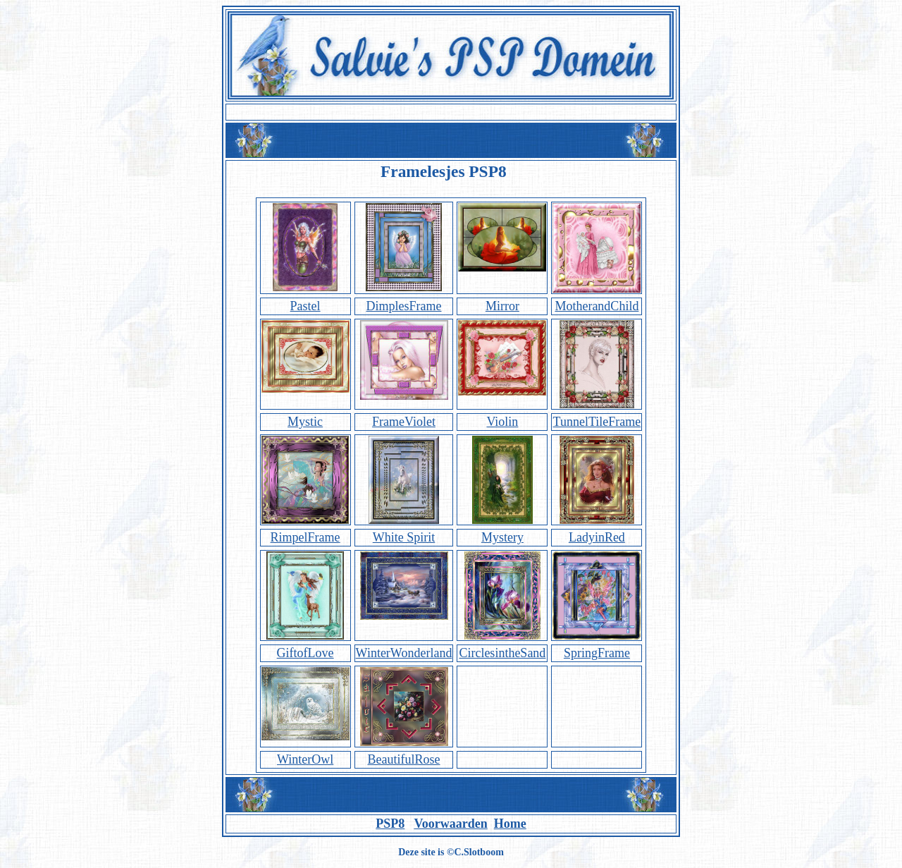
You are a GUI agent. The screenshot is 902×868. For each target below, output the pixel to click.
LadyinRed (597, 537)
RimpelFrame (305, 537)
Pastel (305, 306)
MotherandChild (596, 306)
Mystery (502, 537)
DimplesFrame (404, 306)
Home (510, 824)
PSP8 (390, 824)
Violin (502, 422)
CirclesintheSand (502, 653)
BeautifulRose (404, 759)
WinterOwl (305, 759)
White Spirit (404, 537)
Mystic (305, 422)
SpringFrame (597, 653)
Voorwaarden (450, 824)
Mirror (502, 306)
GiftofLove (305, 653)
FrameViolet (403, 422)
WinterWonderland (404, 653)
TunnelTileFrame (597, 422)
